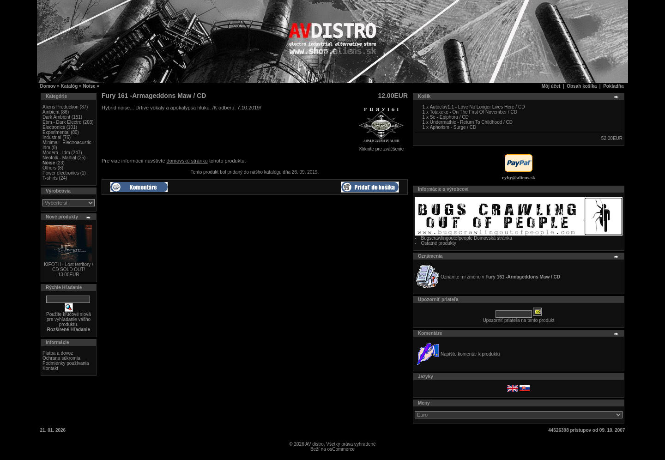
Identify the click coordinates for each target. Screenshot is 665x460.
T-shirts (50, 178)
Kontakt (50, 368)
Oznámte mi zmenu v (500, 276)
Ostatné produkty (438, 243)
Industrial (51, 137)
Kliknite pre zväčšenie (381, 146)
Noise (89, 86)
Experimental (55, 132)
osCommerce (341, 449)
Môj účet (551, 86)
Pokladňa (613, 86)
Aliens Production (60, 106)
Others (49, 167)
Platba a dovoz (57, 353)
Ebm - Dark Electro (61, 122)
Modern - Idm (56, 152)
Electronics (53, 127)
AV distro (314, 444)
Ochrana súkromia (61, 358)
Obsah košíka (582, 86)
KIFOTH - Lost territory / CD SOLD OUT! (68, 267)
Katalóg (69, 86)
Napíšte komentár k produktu (470, 354)
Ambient (51, 112)
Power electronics (60, 173)
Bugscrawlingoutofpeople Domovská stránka (466, 238)
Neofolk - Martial (59, 157)
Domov (48, 86)
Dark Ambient (56, 117)
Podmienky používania (65, 363)
